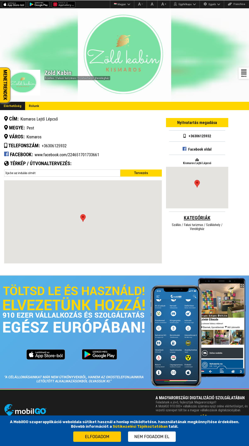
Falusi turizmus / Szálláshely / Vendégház (83, 78)
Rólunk (34, 106)
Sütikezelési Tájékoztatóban (140, 426)
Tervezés (141, 173)
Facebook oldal (197, 149)
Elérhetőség (12, 106)
